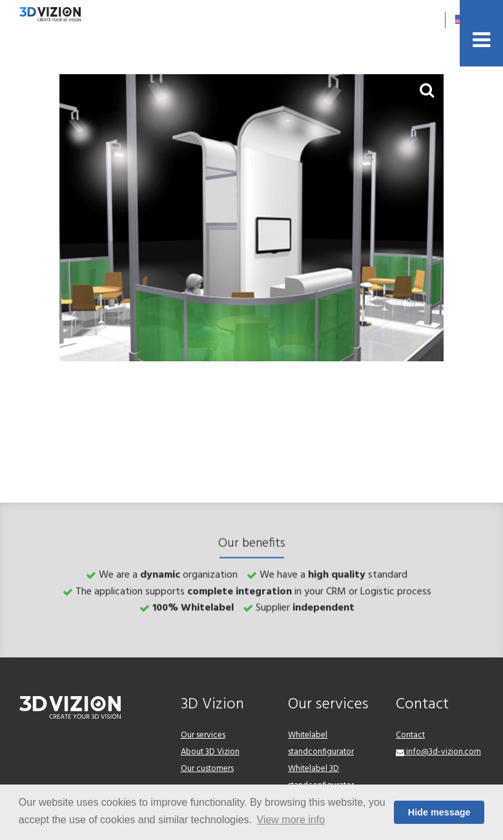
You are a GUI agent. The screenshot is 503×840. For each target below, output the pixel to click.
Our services (203, 735)
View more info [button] (291, 819)
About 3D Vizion (210, 752)
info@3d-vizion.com (438, 752)
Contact (410, 735)
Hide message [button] (439, 812)
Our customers (207, 768)
